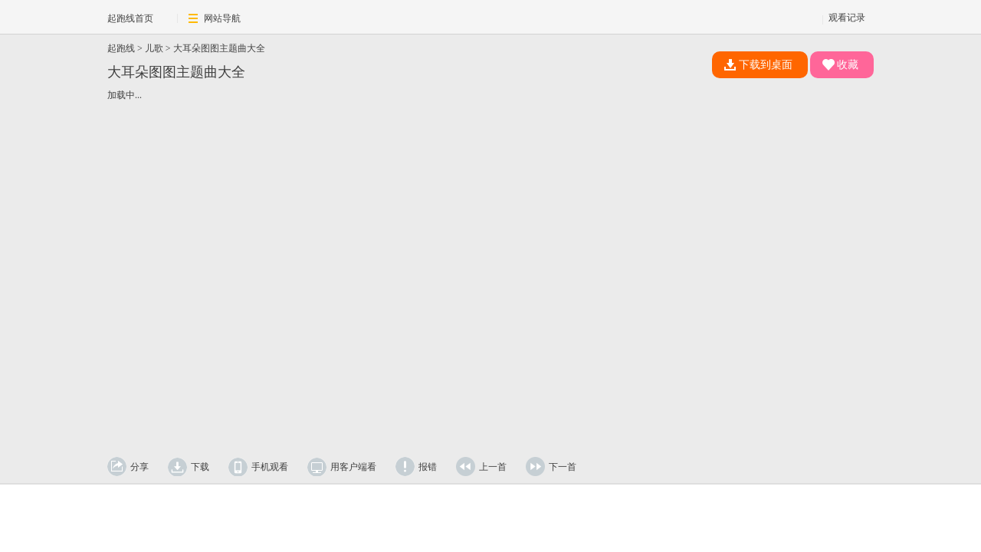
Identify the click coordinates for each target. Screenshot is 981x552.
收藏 (840, 65)
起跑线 (121, 48)
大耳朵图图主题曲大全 (219, 48)
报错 (427, 467)
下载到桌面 (758, 65)
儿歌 (154, 48)
